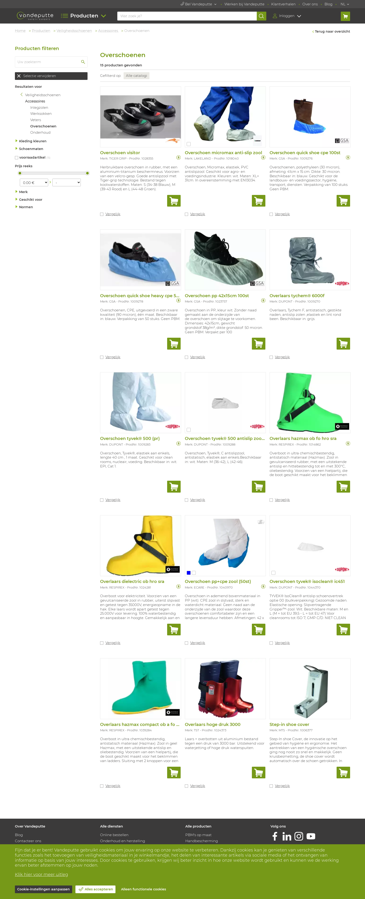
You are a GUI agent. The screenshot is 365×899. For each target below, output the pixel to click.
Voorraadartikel (32, 157)
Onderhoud (40, 132)
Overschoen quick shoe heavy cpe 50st (141, 295)
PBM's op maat (198, 835)
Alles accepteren (99, 889)
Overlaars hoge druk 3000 (212, 724)
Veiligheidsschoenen (74, 30)
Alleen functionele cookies (143, 889)
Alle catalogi (136, 75)
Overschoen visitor (120, 152)
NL (343, 4)
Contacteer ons (28, 841)
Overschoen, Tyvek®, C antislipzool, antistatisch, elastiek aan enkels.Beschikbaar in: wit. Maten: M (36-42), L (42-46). (223, 457)
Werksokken (41, 113)
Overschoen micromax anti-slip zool (223, 152)
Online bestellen (114, 835)
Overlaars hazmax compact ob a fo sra (141, 724)
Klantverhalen (283, 4)
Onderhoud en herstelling (122, 841)
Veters (35, 120)
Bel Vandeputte (197, 4)
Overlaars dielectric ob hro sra (132, 581)
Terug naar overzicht (332, 31)
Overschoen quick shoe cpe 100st (305, 152)
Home (20, 30)
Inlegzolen (39, 107)
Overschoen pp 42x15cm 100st (217, 295)
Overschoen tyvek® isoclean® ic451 (307, 581)
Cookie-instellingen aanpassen (43, 889)
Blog (328, 4)
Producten (41, 30)
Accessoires (108, 30)
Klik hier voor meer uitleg (41, 874)
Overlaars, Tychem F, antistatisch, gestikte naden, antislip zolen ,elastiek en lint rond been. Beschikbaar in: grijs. (305, 314)
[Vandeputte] (35, 16)
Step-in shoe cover (289, 724)
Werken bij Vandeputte (244, 4)
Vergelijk (112, 214)
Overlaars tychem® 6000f (297, 295)
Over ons (310, 4)
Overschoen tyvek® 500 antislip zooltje (226, 438)
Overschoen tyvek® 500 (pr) (130, 438)
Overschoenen (43, 126)
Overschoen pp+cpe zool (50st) (218, 581)
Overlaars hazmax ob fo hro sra (303, 438)
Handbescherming (201, 841)
